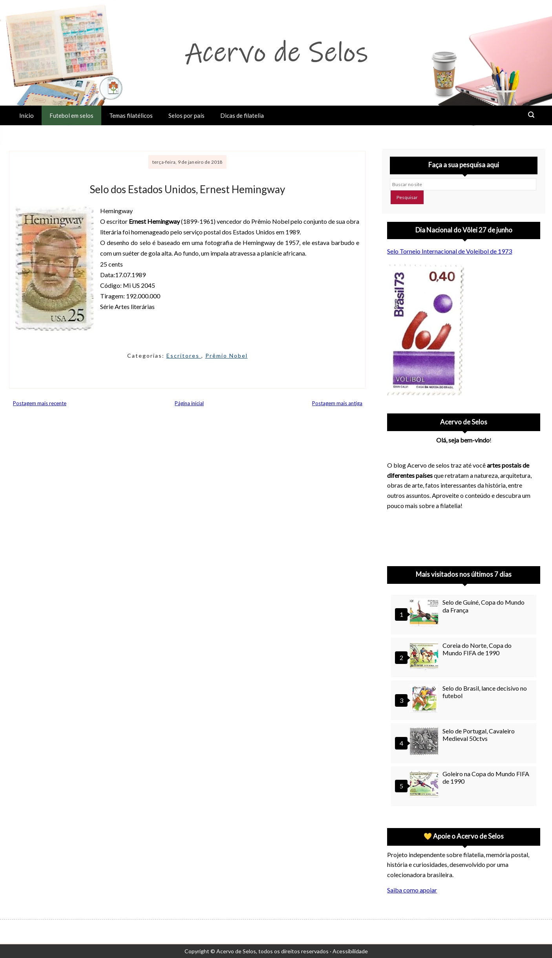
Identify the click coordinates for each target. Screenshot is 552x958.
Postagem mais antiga (337, 403)
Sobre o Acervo (39, 135)
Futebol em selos (71, 115)
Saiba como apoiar (412, 890)
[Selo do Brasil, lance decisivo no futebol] (425, 699)
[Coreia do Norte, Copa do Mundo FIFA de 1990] (425, 657)
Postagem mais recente (39, 403)
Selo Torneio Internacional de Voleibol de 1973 (449, 251)
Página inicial (189, 403)
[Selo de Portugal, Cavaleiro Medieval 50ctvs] (425, 742)
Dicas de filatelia (242, 115)
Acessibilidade (350, 951)
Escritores (183, 355)
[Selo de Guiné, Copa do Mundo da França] (425, 613)
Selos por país (186, 115)
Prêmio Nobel (226, 355)
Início (26, 115)
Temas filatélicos (131, 115)
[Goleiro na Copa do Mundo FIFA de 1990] (425, 785)
